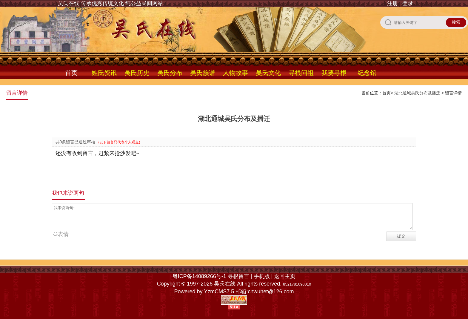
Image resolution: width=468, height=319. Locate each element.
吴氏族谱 (202, 72)
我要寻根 (334, 72)
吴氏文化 (268, 72)
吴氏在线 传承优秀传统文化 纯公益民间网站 (110, 3)
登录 (407, 3)
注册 (392, 3)
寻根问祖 (301, 72)
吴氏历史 (137, 72)
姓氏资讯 (104, 72)
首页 (71, 72)
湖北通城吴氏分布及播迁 (417, 93)
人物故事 (235, 72)
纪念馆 (367, 72)
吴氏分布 (169, 72)
